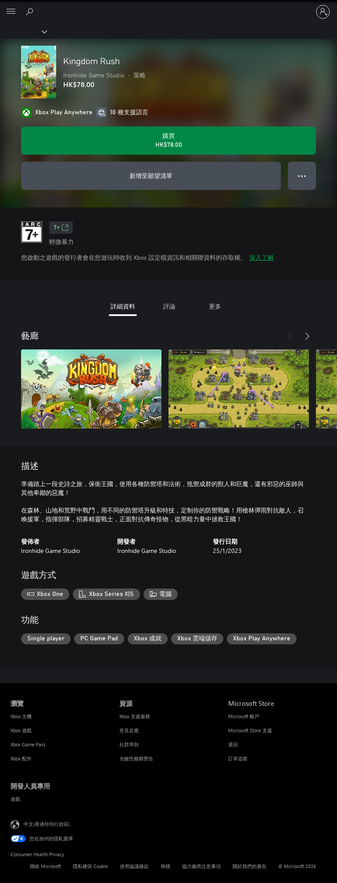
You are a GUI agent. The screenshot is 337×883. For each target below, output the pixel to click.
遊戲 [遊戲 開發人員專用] (15, 799)
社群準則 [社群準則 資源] (129, 744)
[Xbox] (23, 31)
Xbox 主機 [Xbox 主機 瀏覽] (21, 716)
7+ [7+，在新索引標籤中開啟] (61, 227)
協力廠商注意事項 (201, 866)
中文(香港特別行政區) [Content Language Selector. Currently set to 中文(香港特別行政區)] (47, 824)
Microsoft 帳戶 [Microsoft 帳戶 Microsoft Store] (243, 716)
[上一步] (289, 336)
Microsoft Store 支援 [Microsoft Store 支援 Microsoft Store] (250, 730)
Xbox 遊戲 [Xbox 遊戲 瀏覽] (21, 730)
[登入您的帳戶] (322, 11)
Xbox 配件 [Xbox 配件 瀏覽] (21, 758)
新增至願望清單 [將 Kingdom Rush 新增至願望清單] (150, 175)
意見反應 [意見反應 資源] (129, 730)
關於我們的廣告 (249, 866)
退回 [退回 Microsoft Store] (233, 744)
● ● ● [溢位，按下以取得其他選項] (302, 175)
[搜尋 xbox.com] (30, 11)
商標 (165, 866)
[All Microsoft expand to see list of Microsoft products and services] (11, 11)
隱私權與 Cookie (90, 866)
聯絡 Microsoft (45, 866)
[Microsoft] (168, 6)
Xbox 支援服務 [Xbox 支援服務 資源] (134, 716)
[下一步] (307, 336)
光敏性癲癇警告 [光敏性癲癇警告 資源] (136, 758)
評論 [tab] (169, 306)
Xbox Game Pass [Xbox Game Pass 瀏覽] (28, 744)
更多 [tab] (215, 306)
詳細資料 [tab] (123, 306)
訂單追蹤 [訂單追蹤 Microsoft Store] (237, 758)
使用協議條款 (134, 866)
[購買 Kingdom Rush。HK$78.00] (168, 141)
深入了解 (261, 257)
